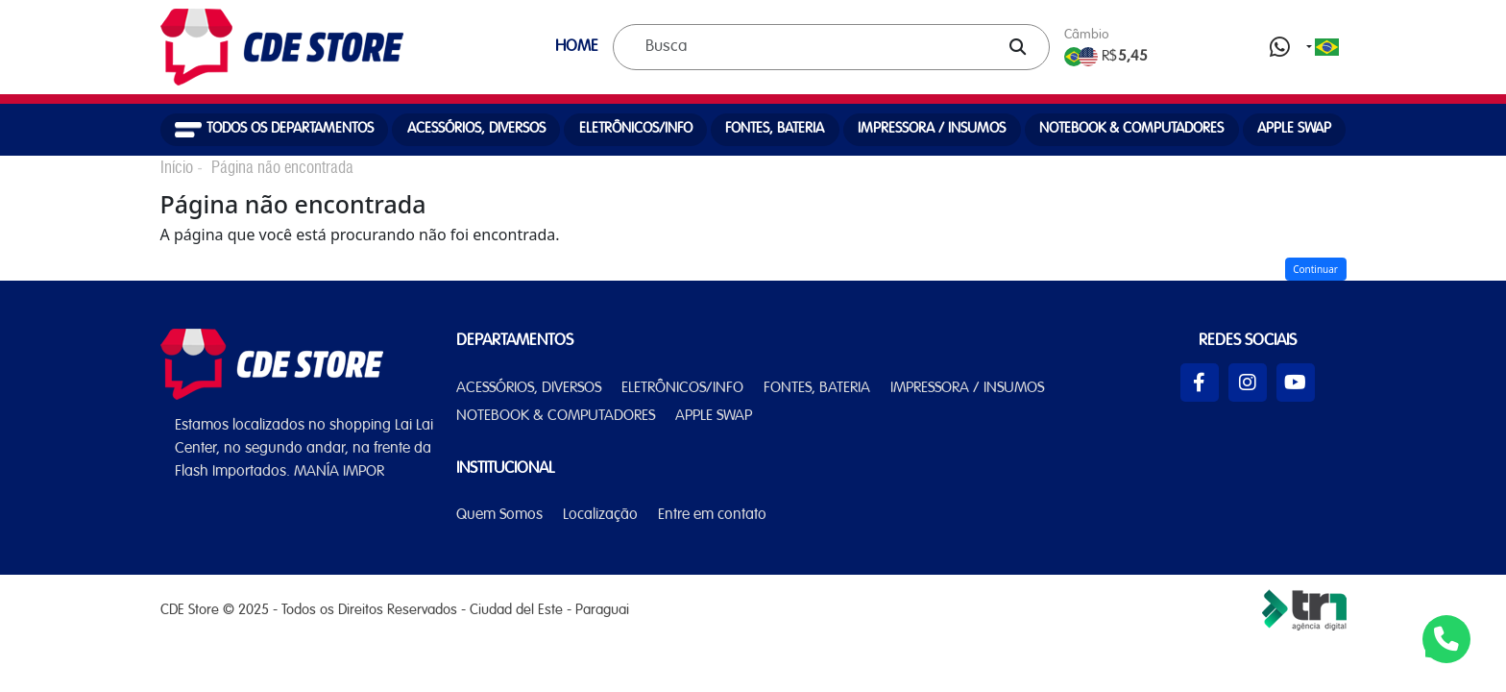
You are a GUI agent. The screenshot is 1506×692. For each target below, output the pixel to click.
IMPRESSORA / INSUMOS (932, 128)
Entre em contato (712, 515)
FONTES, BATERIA (774, 128)
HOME (576, 46)
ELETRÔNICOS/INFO (635, 128)
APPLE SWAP (1294, 128)
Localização (600, 515)
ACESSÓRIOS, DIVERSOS (476, 128)
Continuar (1315, 269)
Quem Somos (499, 515)
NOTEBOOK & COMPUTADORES (1131, 128)
